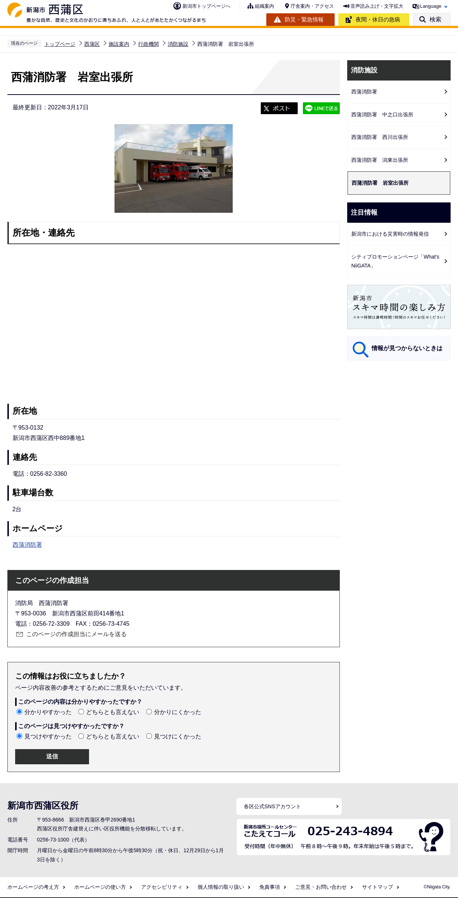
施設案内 (119, 44)
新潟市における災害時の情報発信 (390, 234)
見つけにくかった (177, 736)
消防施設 (178, 44)
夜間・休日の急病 (378, 19)
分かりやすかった (48, 712)
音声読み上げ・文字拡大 (377, 6)
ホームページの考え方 (33, 887)
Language (430, 6)
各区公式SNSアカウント (272, 806)
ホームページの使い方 (100, 887)
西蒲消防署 (27, 545)
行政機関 (148, 44)
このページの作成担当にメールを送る (76, 634)
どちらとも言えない (112, 712)
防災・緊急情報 (304, 19)
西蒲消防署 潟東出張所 (379, 160)
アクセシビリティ (161, 887)
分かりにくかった (177, 712)
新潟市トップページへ (206, 6)
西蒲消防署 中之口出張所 (382, 114)
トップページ (59, 44)
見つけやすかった (48, 736)
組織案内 (264, 6)
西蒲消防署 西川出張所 (379, 137)
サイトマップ (377, 887)
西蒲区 (92, 44)
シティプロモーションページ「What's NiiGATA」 (395, 261)
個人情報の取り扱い (221, 887)
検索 (435, 19)
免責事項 (269, 887)
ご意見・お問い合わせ (321, 887)
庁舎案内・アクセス (312, 6)
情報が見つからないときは (407, 348)
